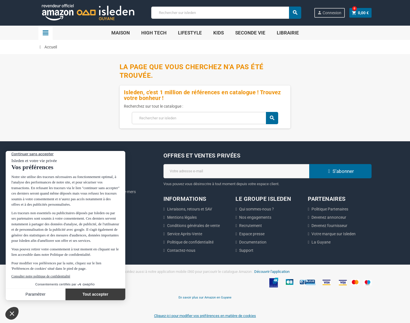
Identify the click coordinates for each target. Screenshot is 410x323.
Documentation (252, 242)
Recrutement (250, 225)
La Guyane (321, 242)
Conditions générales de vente (193, 225)
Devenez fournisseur (329, 225)
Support (246, 250)
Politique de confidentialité (190, 242)
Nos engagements (255, 217)
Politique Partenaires (329, 209)
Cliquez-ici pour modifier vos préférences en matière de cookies (205, 316)
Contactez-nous (181, 250)
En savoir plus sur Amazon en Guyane (205, 297)
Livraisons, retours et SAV (189, 209)
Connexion (329, 12)
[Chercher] (226, 13)
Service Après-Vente (184, 234)
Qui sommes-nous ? (256, 209)
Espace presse (252, 234)
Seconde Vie (250, 33)
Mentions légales (182, 217)
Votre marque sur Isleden (333, 234)
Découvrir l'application (272, 271)
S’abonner (340, 171)
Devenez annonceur (328, 217)
